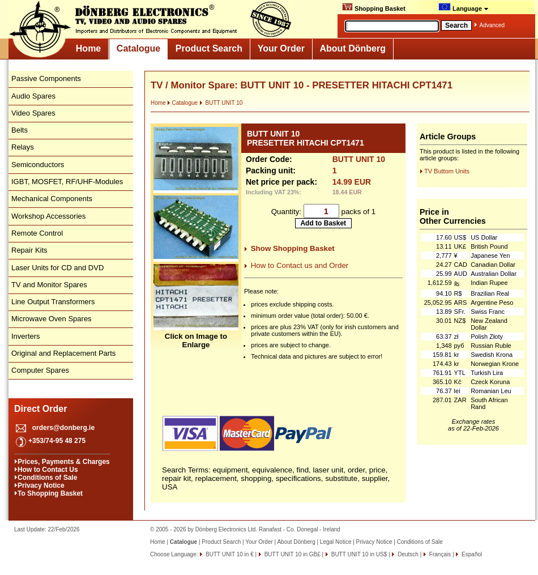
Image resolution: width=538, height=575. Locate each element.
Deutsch (407, 554)
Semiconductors (37, 164)
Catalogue (138, 48)
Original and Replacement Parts (63, 353)
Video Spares (33, 113)
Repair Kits (29, 250)
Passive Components (46, 78)
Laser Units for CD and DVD (57, 267)
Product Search (209, 48)
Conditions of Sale (47, 478)
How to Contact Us (48, 470)
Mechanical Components (51, 198)
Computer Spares (40, 370)
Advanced (492, 25)
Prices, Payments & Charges (64, 462)
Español (471, 554)
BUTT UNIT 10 (221, 103)
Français (439, 554)
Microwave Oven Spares (51, 318)
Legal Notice (336, 542)
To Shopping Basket (50, 493)
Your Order (281, 48)
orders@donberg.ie (63, 428)
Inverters (25, 336)
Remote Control (37, 233)
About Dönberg (353, 48)
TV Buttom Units (446, 171)
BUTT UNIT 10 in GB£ (292, 554)
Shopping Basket (373, 7)
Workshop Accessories (48, 216)
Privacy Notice (41, 485)
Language (463, 7)
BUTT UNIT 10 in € (228, 554)
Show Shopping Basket (293, 248)
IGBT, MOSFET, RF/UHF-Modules (67, 181)
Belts (19, 130)
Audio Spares (33, 96)
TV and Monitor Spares (49, 284)
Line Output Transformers (53, 301)
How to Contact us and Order (300, 265)
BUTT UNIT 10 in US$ (358, 554)
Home (88, 48)
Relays (22, 147)
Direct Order (40, 409)
